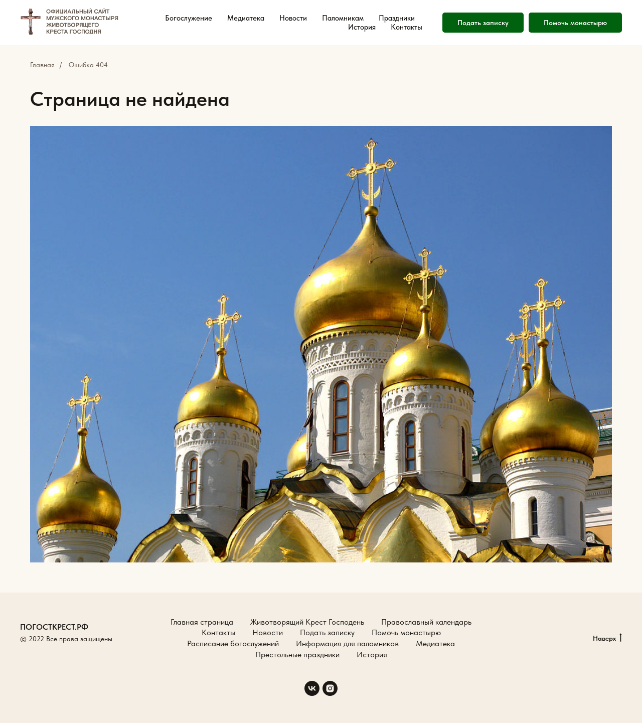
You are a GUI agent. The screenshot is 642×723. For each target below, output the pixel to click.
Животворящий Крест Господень (307, 622)
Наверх (607, 638)
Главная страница (202, 622)
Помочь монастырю (575, 23)
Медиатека (245, 18)
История (362, 27)
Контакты (406, 27)
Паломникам (343, 18)
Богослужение (188, 18)
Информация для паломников (347, 643)
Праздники (397, 18)
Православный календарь (426, 622)
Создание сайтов (46, 650)
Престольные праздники (297, 654)
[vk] (311, 688)
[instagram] (330, 688)
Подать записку (483, 23)
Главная (42, 65)
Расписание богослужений (233, 643)
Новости (293, 18)
